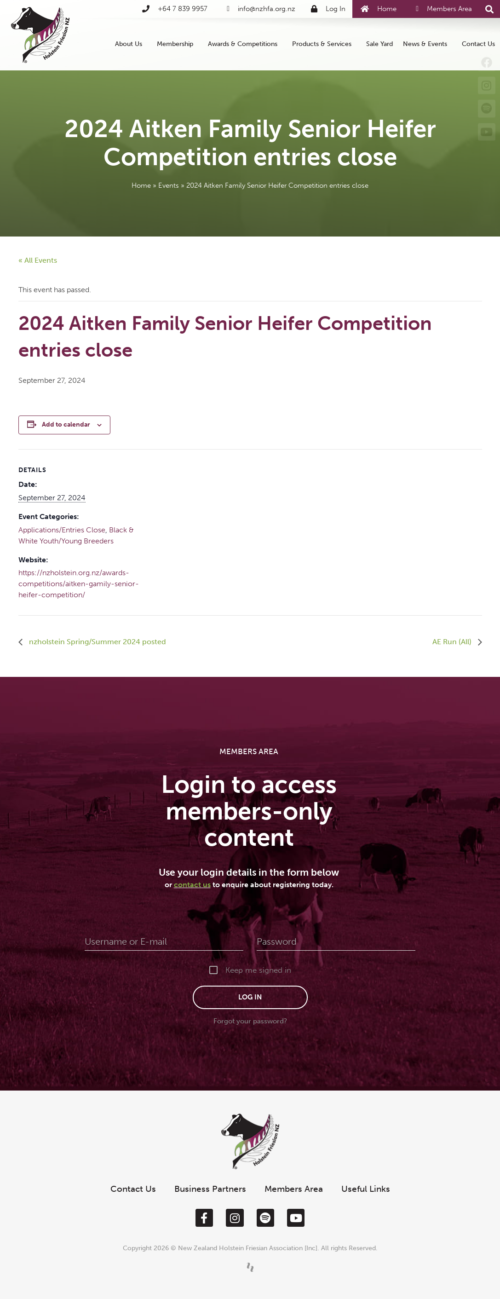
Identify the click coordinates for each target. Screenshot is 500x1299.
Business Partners (210, 1189)
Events (168, 185)
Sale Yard (379, 44)
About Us (131, 44)
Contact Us (478, 44)
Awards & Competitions (245, 44)
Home (141, 185)
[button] (489, 9)
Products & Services (324, 44)
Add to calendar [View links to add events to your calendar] (66, 424)
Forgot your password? (250, 1021)
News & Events (427, 44)
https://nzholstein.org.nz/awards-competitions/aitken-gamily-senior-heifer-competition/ (78, 583)
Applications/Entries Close (61, 529)
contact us (192, 884)
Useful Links (365, 1189)
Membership (177, 44)
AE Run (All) (452, 641)
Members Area (293, 1189)
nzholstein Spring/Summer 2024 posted (96, 641)
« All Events (37, 260)
